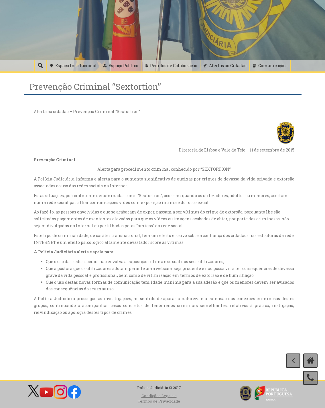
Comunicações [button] (272, 65)
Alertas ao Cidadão (228, 65)
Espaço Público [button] (123, 65)
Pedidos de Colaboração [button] (173, 65)
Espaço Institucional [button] (76, 65)
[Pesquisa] (40, 65)
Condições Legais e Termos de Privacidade (159, 398)
